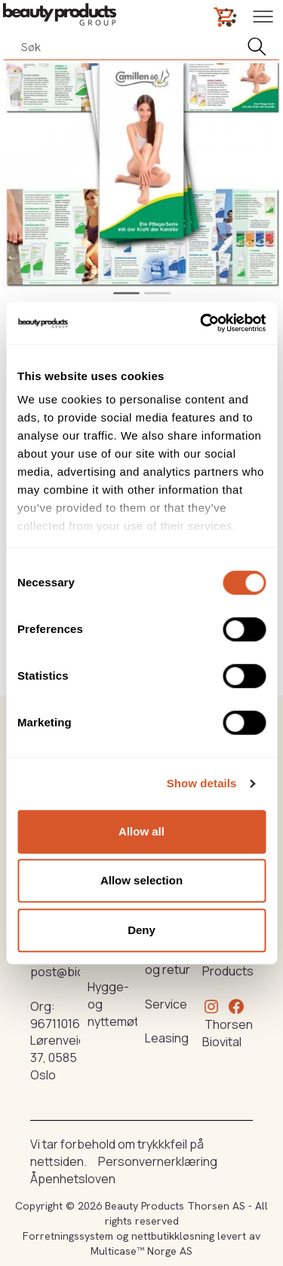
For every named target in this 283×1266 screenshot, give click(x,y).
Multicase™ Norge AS (141, 1251)
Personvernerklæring (157, 1161)
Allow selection (141, 880)
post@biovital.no (77, 971)
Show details (202, 783)
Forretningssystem (68, 1236)
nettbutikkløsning (172, 1236)
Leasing (167, 1038)
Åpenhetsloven (72, 1178)
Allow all (141, 831)
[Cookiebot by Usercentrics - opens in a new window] (201, 323)
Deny (141, 930)
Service (166, 1004)
